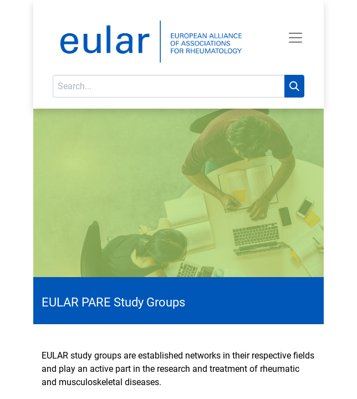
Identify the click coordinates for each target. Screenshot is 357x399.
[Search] (294, 86)
